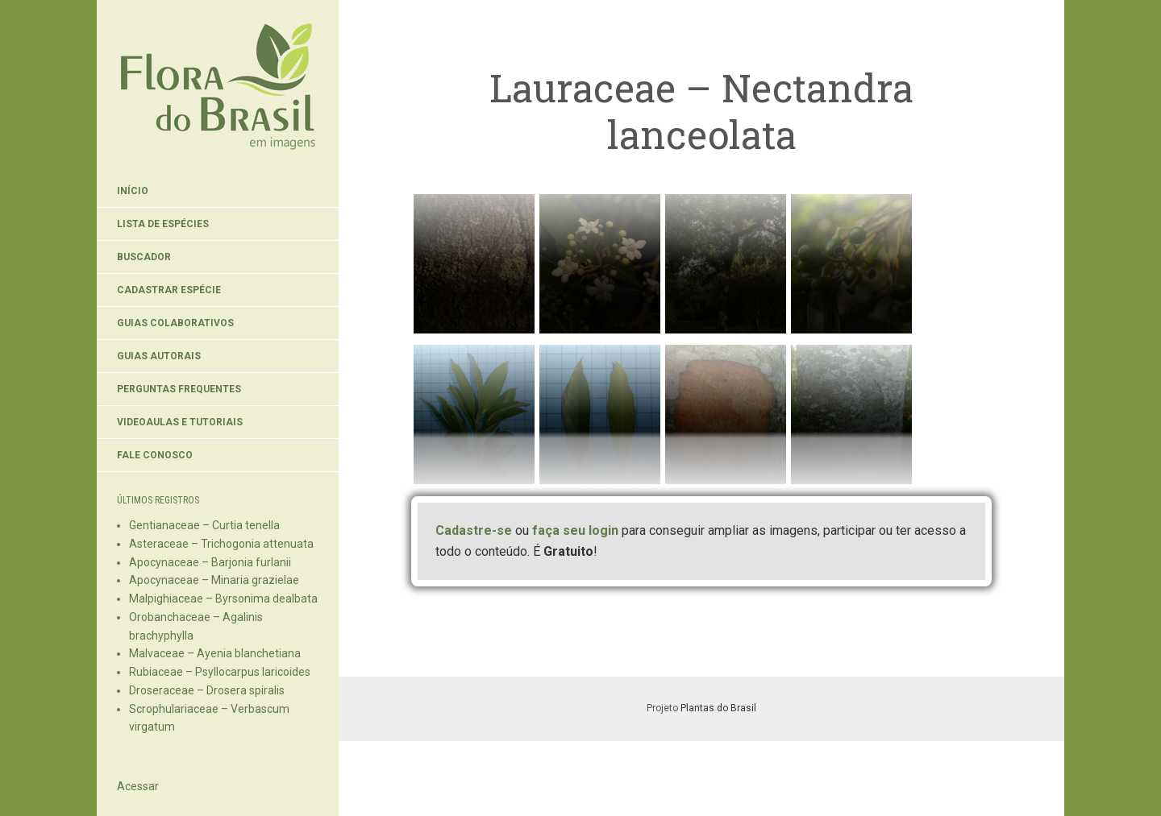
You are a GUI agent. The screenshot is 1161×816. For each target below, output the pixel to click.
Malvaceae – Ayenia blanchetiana (215, 653)
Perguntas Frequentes (179, 389)
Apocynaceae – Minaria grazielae (214, 580)
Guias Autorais (159, 356)
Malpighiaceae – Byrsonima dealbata (223, 598)
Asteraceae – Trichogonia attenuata (221, 543)
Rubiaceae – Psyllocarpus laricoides (219, 671)
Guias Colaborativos (175, 323)
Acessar (138, 786)
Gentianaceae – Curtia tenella (204, 525)
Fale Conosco (155, 455)
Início (132, 191)
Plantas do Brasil (718, 708)
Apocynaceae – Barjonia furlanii (210, 562)
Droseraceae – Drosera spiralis (207, 690)
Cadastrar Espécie (169, 290)
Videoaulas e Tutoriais (180, 422)
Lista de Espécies (163, 224)
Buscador (144, 257)
